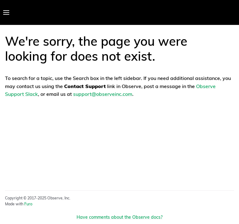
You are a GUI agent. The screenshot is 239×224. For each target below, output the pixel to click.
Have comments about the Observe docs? (119, 217)
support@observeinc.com (102, 94)
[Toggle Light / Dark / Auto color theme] (230, 12)
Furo (28, 204)
